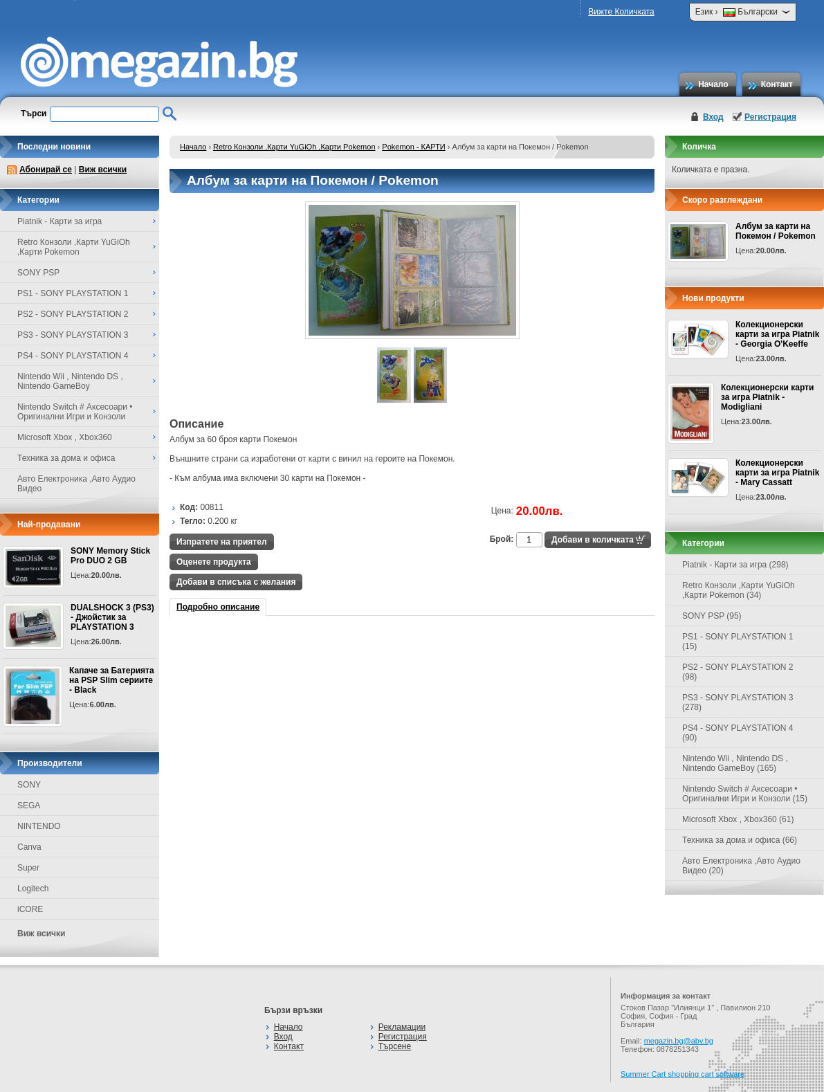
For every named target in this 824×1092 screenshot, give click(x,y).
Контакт (777, 84)
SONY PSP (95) (712, 616)
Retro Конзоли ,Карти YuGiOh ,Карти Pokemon (294, 147)
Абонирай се (45, 169)
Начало (713, 84)
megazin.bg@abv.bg (678, 1041)
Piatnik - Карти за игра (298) (735, 565)
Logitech (32, 888)
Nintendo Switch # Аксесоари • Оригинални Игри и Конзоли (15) (744, 793)
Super (28, 868)
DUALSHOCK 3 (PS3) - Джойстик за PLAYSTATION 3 (112, 617)
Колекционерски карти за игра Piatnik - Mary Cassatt (777, 472)
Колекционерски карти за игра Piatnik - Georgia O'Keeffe (777, 334)
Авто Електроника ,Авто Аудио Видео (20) (741, 865)
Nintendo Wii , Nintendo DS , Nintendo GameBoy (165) (735, 763)
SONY (29, 785)
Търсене (394, 1046)
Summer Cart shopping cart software (682, 1074)
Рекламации (401, 1027)
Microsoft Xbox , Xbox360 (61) (738, 819)
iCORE (30, 909)
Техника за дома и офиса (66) (739, 840)
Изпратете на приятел (221, 542)
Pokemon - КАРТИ (413, 147)
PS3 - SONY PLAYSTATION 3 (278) (738, 702)
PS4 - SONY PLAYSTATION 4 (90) (738, 733)
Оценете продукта (213, 562)
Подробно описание (217, 607)
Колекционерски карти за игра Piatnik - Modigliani (767, 397)
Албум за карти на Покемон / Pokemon (775, 231)
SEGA (28, 805)
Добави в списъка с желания (235, 582)
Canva (29, 847)
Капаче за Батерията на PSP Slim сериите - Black (111, 680)
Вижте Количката (621, 12)
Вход (713, 117)
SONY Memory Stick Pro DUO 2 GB (110, 555)
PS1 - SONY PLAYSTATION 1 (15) (738, 641)
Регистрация (770, 117)
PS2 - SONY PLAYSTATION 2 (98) (738, 672)
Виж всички (103, 169)
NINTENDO (39, 826)
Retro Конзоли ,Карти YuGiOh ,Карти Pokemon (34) (738, 590)
